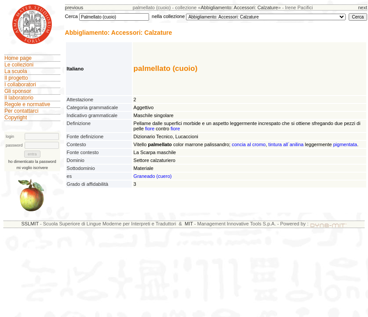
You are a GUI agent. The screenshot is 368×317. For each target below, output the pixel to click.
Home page (18, 58)
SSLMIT (30, 223)
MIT (189, 223)
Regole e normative (27, 104)
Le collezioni (18, 65)
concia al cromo (249, 144)
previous (74, 7)
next (362, 7)
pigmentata (345, 144)
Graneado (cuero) (153, 176)
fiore (149, 128)
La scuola (15, 71)
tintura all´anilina (285, 144)
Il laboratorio (18, 98)
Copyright (15, 117)
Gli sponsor (17, 91)
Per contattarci (21, 111)
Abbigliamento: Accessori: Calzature (239, 7)
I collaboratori (20, 84)
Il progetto (16, 78)
